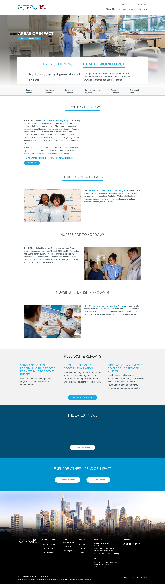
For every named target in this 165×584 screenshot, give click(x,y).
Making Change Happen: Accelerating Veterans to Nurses (48, 158)
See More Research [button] (82, 397)
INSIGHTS (82, 539)
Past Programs (68, 551)
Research (82, 548)
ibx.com (144, 577)
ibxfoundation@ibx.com (102, 567)
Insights (143, 9)
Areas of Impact (127, 9)
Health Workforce (48, 548)
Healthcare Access (48, 544)
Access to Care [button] (67, 480)
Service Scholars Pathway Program (56, 120)
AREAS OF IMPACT (49, 539)
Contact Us (125, 4)
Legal (125, 577)
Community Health (48, 552)
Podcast (81, 552)
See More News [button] (82, 447)
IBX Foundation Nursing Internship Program (106, 306)
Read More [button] (32, 163)
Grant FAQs (67, 546)
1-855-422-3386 (100, 554)
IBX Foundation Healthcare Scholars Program (107, 190)
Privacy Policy (134, 577)
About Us (110, 9)
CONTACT (98, 539)
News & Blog (83, 544)
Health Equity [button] (98, 480)
